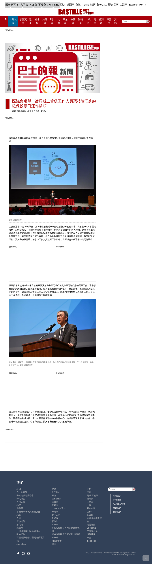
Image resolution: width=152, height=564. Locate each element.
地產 (59, 21)
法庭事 (44, 21)
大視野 (88, 21)
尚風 (19, 518)
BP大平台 (22, 4)
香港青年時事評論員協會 (28, 511)
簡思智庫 (91, 524)
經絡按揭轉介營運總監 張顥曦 (66, 534)
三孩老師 (21, 521)
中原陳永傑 (92, 531)
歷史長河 (113, 4)
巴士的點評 (22, 492)
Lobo (89, 511)
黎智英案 (23, 21)
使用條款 (117, 500)
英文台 (33, 4)
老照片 (20, 528)
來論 (89, 537)
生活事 (123, 4)
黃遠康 (90, 515)
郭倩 (54, 495)
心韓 (78, 4)
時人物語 (21, 498)
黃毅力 (55, 505)
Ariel (19, 489)
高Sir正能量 (92, 495)
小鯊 (19, 505)
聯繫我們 (117, 508)
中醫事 (73, 21)
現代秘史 (56, 492)
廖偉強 (55, 521)
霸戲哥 (20, 508)
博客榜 (108, 21)
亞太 (63, 4)
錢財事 (52, 21)
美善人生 (102, 4)
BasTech (133, 4)
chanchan (21, 544)
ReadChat (21, 534)
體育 (93, 4)
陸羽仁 (55, 502)
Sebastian (56, 498)
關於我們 (117, 512)
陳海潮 (55, 537)
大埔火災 (13, 21)
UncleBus (91, 528)
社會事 (37, 21)
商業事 (65, 21)
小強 (89, 505)
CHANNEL (53, 4)
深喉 (54, 489)
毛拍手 (90, 489)
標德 (54, 544)
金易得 (55, 518)
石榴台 (42, 4)
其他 (115, 21)
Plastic (85, 4)
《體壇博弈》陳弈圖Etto (28, 531)
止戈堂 (90, 502)
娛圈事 (70, 4)
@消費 (101, 21)
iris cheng (91, 541)
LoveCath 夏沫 (59, 508)
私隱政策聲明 (119, 504)
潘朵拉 (20, 524)
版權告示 (117, 496)
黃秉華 (55, 511)
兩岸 (95, 21)
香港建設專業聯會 (25, 495)
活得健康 (91, 534)
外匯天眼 (21, 502)
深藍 (89, 492)
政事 (30, 21)
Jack (19, 515)
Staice (55, 524)
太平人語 (56, 515)
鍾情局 (90, 498)
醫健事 (80, 21)
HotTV (142, 4)
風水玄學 (91, 508)
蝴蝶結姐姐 (57, 541)
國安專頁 (10, 4)
